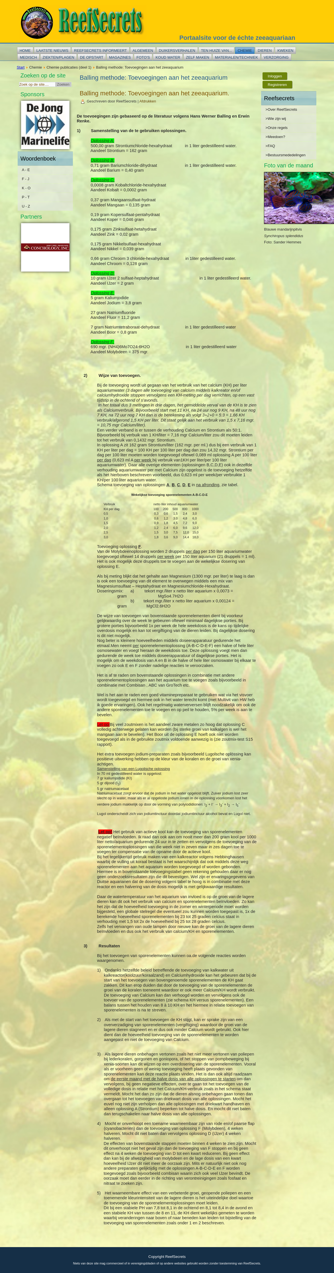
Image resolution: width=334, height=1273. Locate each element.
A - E (26, 170)
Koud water (167, 57)
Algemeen (143, 50)
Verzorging (276, 57)
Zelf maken (197, 57)
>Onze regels (276, 128)
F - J (25, 179)
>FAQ (270, 146)
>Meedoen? (275, 137)
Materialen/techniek (236, 57)
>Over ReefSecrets (281, 109)
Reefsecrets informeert (100, 50)
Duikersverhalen (177, 50)
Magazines (120, 57)
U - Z (26, 206)
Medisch (28, 57)
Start (20, 67)
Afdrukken (147, 101)
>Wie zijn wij (275, 118)
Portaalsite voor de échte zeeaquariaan (237, 37)
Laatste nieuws (52, 50)
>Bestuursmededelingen (285, 155)
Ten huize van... (216, 50)
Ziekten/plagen (58, 57)
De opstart (91, 57)
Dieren (265, 50)
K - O (26, 188)
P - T (26, 197)
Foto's (143, 57)
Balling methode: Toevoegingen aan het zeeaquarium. (155, 93)
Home (25, 50)
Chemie (244, 50)
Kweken (285, 50)
